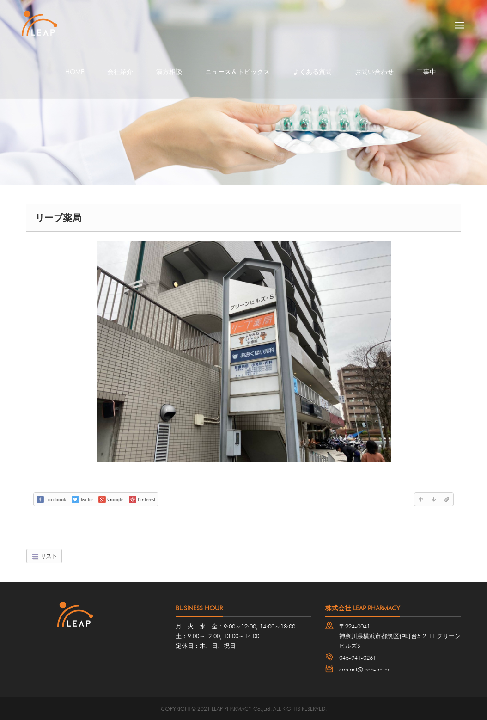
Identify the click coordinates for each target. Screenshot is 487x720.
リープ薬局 (58, 217)
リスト (44, 556)
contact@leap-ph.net (365, 669)
